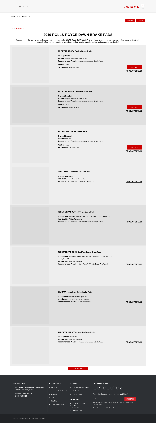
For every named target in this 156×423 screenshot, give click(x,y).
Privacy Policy (77, 394)
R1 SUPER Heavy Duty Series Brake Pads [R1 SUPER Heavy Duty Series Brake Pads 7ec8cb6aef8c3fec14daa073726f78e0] (75, 292)
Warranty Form (77, 410)
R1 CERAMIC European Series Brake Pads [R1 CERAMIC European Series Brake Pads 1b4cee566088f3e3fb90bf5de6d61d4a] (75, 172)
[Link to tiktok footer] (121, 388)
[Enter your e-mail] (108, 399)
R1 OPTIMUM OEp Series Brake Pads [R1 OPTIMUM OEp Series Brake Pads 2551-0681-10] (75, 91)
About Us (54, 387)
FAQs (74, 405)
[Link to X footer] (99, 388)
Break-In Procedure (79, 403)
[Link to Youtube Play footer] (104, 388)
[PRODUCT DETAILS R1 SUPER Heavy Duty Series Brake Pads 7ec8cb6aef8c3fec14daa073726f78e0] (134, 302)
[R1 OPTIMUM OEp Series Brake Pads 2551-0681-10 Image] (30, 105)
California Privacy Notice (80, 387)
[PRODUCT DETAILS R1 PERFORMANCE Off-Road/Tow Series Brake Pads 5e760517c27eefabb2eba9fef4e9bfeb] (134, 264)
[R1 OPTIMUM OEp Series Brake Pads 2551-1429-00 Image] (30, 65)
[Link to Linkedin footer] (117, 388)
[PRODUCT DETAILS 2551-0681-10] (134, 111)
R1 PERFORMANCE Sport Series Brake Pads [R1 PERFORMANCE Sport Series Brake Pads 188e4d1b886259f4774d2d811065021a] (76, 212)
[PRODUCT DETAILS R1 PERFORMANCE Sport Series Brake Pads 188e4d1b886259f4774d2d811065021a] (134, 222)
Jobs (52, 397)
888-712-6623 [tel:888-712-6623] (131, 7)
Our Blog (54, 394)
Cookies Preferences (79, 391)
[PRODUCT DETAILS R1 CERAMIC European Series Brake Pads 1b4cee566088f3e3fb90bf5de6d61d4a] (134, 182)
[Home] (12, 28)
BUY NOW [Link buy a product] (135, 67)
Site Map (54, 401)
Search (130, 21)
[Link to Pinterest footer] (108, 388)
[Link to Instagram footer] (112, 388)
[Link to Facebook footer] (95, 388)
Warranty (75, 408)
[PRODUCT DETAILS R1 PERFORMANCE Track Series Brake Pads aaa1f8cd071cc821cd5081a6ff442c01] (134, 342)
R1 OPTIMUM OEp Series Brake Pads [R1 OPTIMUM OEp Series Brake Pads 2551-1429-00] (75, 51)
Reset (140, 21)
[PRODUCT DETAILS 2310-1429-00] (134, 151)
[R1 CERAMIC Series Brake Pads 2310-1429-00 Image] (30, 145)
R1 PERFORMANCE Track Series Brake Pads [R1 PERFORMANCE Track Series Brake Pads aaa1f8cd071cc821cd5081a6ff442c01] (76, 332)
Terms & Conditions (57, 404)
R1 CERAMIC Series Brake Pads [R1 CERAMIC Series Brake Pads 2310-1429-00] (72, 131)
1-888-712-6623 (21, 396)
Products (22, 7)
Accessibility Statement (59, 391)
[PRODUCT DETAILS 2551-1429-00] (134, 71)
